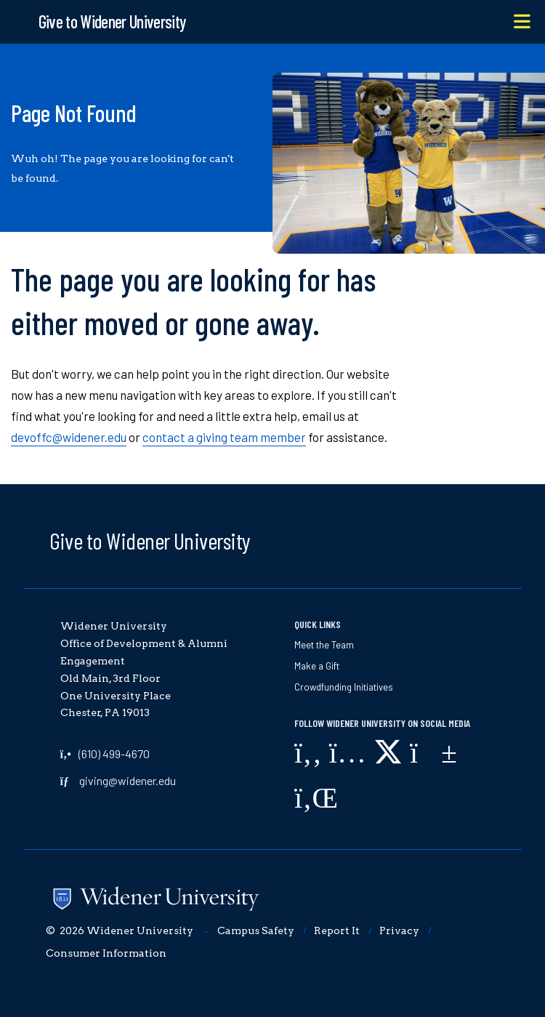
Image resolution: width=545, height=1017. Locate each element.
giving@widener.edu (127, 780)
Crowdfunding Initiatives (343, 687)
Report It (337, 930)
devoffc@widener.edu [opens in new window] (68, 437)
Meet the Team (324, 645)
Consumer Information (106, 953)
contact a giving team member (224, 437)
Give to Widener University (150, 540)
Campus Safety (255, 930)
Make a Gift (316, 666)
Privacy (399, 930)
